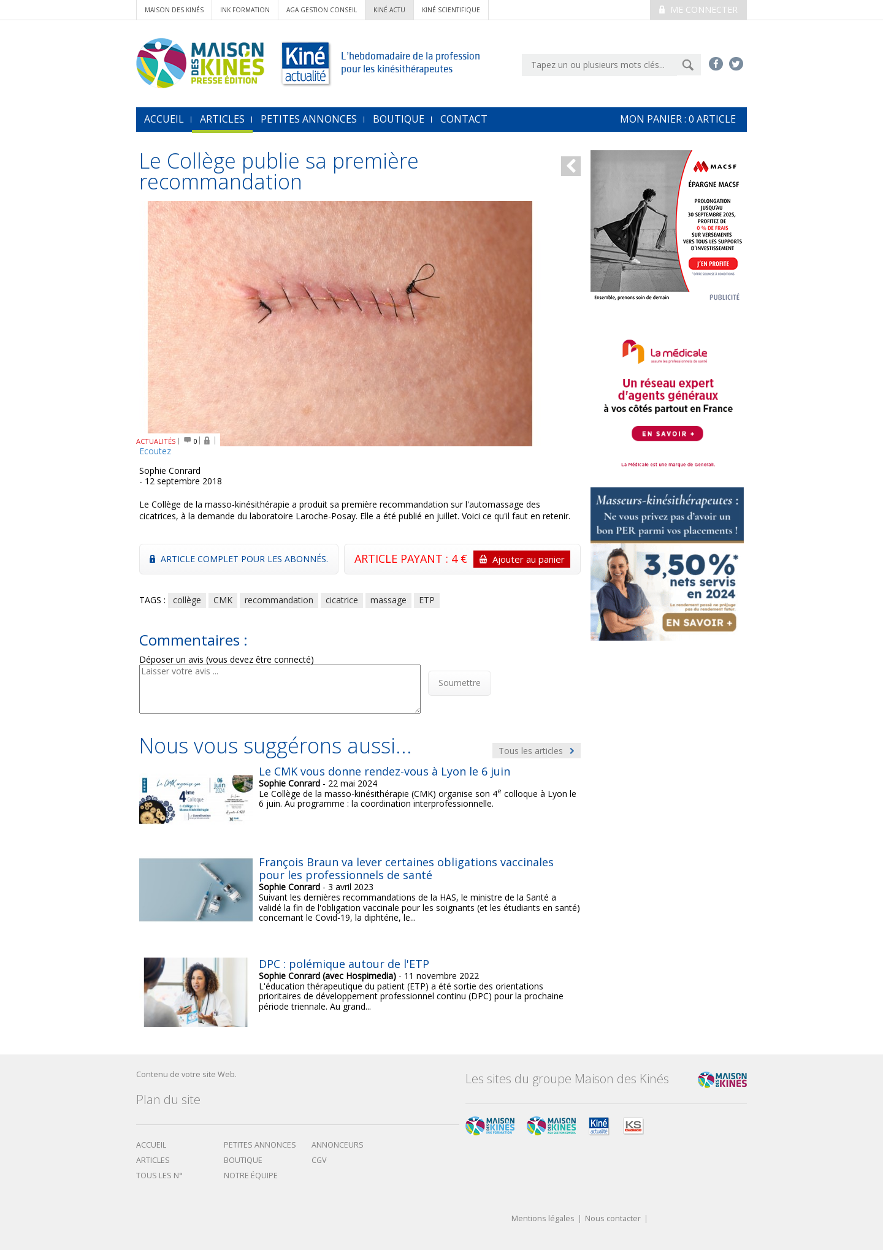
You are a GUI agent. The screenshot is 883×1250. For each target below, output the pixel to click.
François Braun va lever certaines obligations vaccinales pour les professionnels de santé (406, 869)
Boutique (398, 119)
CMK (222, 600)
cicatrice (342, 600)
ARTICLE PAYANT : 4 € (462, 559)
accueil (164, 119)
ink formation (245, 10)
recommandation (279, 600)
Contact (463, 119)
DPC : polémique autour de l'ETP (344, 963)
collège (187, 600)
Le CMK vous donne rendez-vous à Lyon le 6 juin (384, 771)
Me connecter (698, 9)
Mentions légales (543, 1219)
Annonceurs (338, 1145)
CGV (319, 1160)
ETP (427, 600)
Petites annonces (309, 119)
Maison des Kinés (174, 10)
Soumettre (459, 682)
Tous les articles (537, 750)
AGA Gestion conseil (321, 10)
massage (388, 600)
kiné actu (389, 10)
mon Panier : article (678, 119)
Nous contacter (613, 1219)
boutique (243, 1160)
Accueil (151, 1145)
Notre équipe (251, 1175)
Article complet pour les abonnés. (239, 559)
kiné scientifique (451, 10)
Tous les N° (159, 1175)
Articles (222, 119)
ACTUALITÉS (156, 441)
